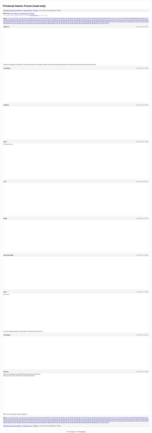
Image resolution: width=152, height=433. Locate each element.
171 (24, 21)
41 (65, 18)
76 (120, 18)
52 (82, 18)
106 (27, 20)
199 (86, 21)
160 (145, 20)
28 (44, 18)
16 (25, 18)
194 (75, 21)
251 (55, 23)
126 (71, 20)
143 (108, 20)
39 (62, 18)
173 (28, 21)
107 (29, 20)
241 (33, 23)
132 (84, 20)
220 (132, 21)
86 (136, 18)
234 (18, 23)
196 (79, 21)
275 (108, 23)
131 (82, 20)
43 (68, 18)
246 (44, 23)
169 (20, 21)
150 (123, 20)
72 (113, 18)
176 (35, 21)
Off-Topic (35, 10)
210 (110, 21)
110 (36, 20)
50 (79, 18)
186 (57, 21)
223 (139, 21)
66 (104, 18)
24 (38, 18)
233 (15, 23)
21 (33, 18)
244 (40, 23)
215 (121, 21)
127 (73, 20)
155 (135, 20)
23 (36, 18)
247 (46, 23)
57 (90, 18)
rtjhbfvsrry (6, 26)
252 (57, 23)
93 (147, 18)
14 (22, 18)
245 (42, 23)
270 (97, 23)
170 (22, 21)
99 (11, 20)
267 (90, 23)
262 (79, 23)
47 (74, 18)
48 (76, 18)
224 (141, 21)
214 (119, 21)
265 (86, 23)
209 (108, 21)
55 (87, 18)
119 (55, 20)
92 (145, 18)
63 (99, 18)
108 (31, 20)
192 (70, 21)
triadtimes (6, 105)
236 (22, 23)
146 (115, 20)
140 (101, 20)
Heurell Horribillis (8, 255)
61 (96, 18)
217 (126, 21)
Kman (5, 292)
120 (57, 20)
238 (26, 23)
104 (23, 20)
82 (129, 18)
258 (70, 23)
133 (86, 20)
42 (66, 18)
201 (90, 21)
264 (84, 23)
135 (90, 20)
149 (121, 20)
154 (132, 20)
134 (88, 20)
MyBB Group (83, 431)
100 (14, 20)
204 (97, 21)
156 (137, 20)
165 (11, 21)
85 (134, 18)
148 (119, 20)
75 (118, 18)
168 (18, 21)
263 (81, 23)
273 (103, 23)
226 (145, 21)
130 (79, 20)
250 (53, 23)
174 (31, 21)
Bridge (5, 218)
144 (110, 20)
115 (46, 20)
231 (11, 23)
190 (66, 21)
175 (33, 21)
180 (44, 21)
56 (88, 18)
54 (85, 18)
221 (134, 21)
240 (31, 23)
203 (95, 21)
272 (101, 23)
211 (112, 21)
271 (99, 23)
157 (139, 20)
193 (73, 21)
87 (137, 18)
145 (112, 20)
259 (73, 23)
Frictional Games (27, 10)
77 (121, 18)
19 (30, 18)
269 (95, 23)
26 (41, 18)
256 (66, 23)
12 (19, 18)
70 (110, 18)
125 (68, 20)
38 (60, 18)
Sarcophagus (6, 68)
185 (55, 21)
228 (4, 23)
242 (35, 23)
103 (20, 20)
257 (68, 23)
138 (97, 20)
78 (123, 18)
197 (81, 21)
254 (62, 23)
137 (95, 20)
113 (42, 20)
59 (93, 18)
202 (92, 21)
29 (46, 18)
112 (40, 20)
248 (48, 23)
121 (59, 20)
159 (143, 20)
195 (77, 21)
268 (92, 23)
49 (77, 18)
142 (106, 20)
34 (54, 18)
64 (101, 18)
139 (99, 20)
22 (35, 18)
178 (40, 21)
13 (21, 18)
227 (148, 21)
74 (117, 18)
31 (49, 18)
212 (114, 21)
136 (93, 20)
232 (13, 23)
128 (75, 20)
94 (4, 20)
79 (125, 18)
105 (25, 20)
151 (126, 20)
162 (4, 21)
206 (101, 21)
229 (6, 23)
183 (51, 21)
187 (59, 21)
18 (28, 18)
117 (51, 20)
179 (42, 21)
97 (8, 20)
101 (16, 20)
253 (59, 23)
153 (130, 20)
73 (115, 18)
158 (141, 20)
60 (95, 18)
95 (5, 20)
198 (84, 21)
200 (88, 21)
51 (80, 18)
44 (69, 18)
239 (28, 23)
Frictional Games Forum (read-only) (24, 5)
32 (50, 18)
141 (104, 20)
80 (126, 18)
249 (51, 23)
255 (64, 23)
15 (24, 18)
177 (37, 21)
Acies (4, 181)
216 (123, 21)
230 (9, 23)
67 (106, 18)
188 (62, 21)
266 (88, 23)
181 (46, 21)
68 (107, 18)
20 (32, 18)
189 (64, 21)
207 (103, 21)
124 (66, 20)
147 (117, 20)
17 (27, 18)
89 (140, 18)
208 (106, 21)
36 (57, 18)
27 (43, 18)
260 (75, 23)
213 (117, 21)
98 (10, 20)
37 (58, 18)
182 (48, 21)
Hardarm (6, 371)
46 (73, 18)
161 (148, 20)
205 (99, 21)
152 (128, 20)
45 (71, 18)
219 (130, 21)
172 (26, 21)
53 (84, 18)
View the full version (33, 15)
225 (143, 21)
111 (38, 20)
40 (63, 18)
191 (68, 21)
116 (49, 20)
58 (91, 18)
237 (24, 23)
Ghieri (5, 141)
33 (52, 18)
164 (9, 21)
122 (62, 20)
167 (15, 21)
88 (139, 18)
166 (13, 21)
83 (131, 18)
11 (17, 18)
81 (128, 18)
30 (47, 18)
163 (6, 21)
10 (16, 18)
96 (7, 20)
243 (37, 23)
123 (64, 20)
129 (77, 20)
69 (109, 18)
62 (98, 18)
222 (137, 21)
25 (39, 18)
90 (142, 18)
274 (106, 23)
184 (53, 21)
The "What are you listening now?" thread (22, 13)
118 (53, 20)
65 (102, 18)
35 (55, 18)
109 (34, 20)
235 (20, 23)
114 (44, 20)
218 (128, 21)
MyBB (72, 431)
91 (143, 18)
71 (112, 18)
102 (18, 20)
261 (77, 23)
